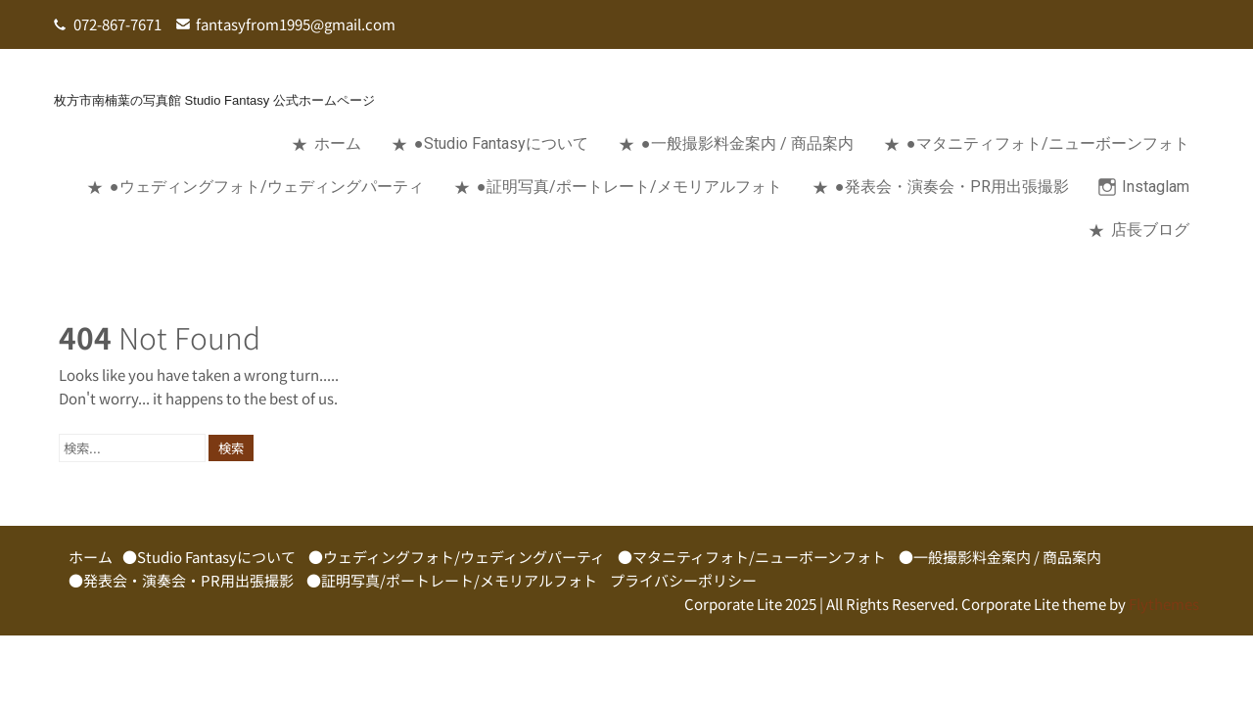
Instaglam (1155, 186)
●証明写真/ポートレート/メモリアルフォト (629, 186)
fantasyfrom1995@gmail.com (295, 24)
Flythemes (1162, 603)
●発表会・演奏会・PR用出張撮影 (952, 186)
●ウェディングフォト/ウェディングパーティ (267, 186)
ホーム (337, 143)
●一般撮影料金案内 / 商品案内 (747, 143)
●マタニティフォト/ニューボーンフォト (1047, 143)
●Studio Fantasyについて (501, 143)
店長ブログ (1150, 229)
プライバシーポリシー (683, 580)
